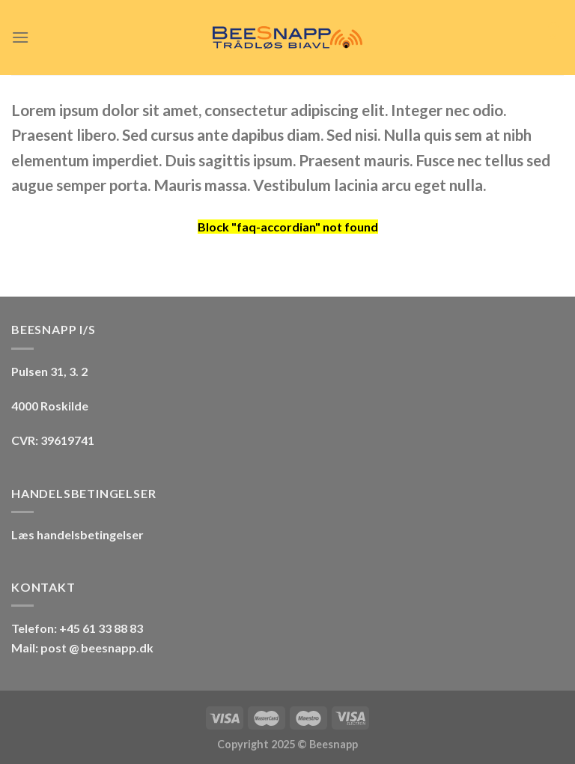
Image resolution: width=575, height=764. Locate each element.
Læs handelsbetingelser (77, 534)
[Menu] (20, 37)
